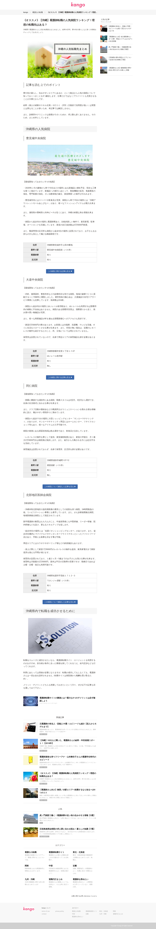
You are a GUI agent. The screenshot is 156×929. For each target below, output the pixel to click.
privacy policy (59, 911)
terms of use (46, 911)
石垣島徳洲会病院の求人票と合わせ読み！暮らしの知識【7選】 (67, 829)
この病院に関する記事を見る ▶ (60, 271)
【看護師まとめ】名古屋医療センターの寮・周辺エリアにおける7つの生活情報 (120, 39)
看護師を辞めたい (77, 916)
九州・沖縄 (102, 914)
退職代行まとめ (118, 914)
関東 (114, 911)
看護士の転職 (37, 12)
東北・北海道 (103, 911)
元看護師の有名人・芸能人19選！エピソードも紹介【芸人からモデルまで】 (120, 28)
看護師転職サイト (91, 911)
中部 (73, 914)
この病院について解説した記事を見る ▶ (60, 487)
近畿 (87, 914)
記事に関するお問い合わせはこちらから (84, 896)
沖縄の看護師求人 (44, 836)
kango (25, 12)
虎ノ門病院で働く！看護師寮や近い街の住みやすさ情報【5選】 (67, 815)
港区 (41, 823)
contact (44, 914)
